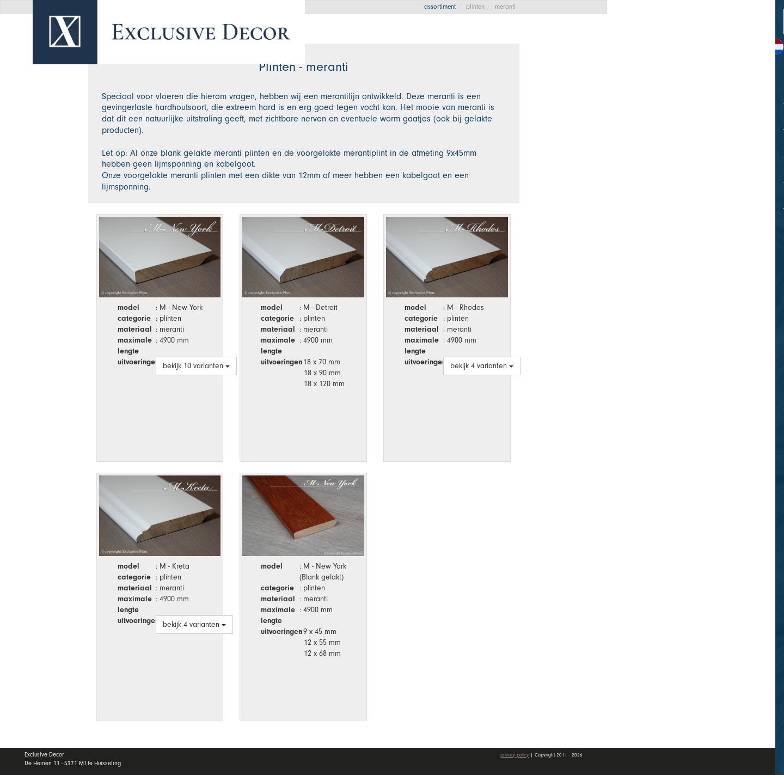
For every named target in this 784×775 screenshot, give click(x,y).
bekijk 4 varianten (481, 365)
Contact (652, 213)
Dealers (702, 159)
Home (648, 81)
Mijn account (665, 245)
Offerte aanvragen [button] (670, 45)
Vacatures (658, 187)
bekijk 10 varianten (196, 365)
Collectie (702, 106)
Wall (702, 133)
